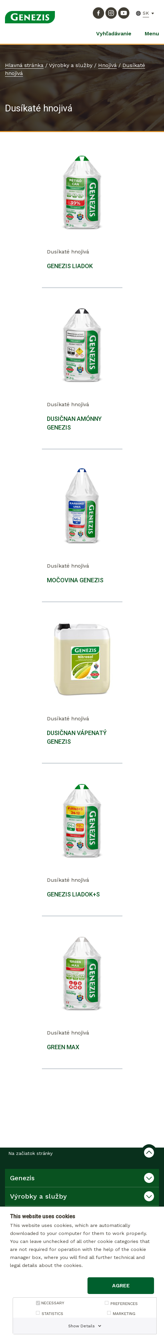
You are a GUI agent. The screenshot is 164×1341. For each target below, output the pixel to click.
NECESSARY (52, 1303)
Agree (121, 1285)
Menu (152, 33)
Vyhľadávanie (113, 33)
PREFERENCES (124, 1303)
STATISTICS (52, 1313)
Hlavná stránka (24, 65)
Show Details (81, 1326)
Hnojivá (107, 65)
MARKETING (124, 1313)
